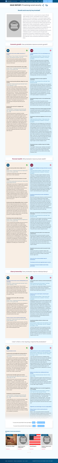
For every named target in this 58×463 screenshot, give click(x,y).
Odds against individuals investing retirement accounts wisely (40, 168)
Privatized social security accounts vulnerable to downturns (39, 195)
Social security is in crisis (11, 350)
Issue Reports (22, 1)
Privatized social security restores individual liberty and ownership (17, 281)
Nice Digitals (51, 460)
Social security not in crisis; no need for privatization (40, 350)
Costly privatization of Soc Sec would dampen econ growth (40, 54)
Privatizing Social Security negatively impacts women (40, 262)
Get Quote (45, 1)
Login (42, 1)
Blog (35, 1)
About (38, 1)
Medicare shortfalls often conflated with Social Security (39, 373)
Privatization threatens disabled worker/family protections (39, 265)
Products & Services (29, 1)
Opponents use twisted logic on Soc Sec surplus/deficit (40, 406)
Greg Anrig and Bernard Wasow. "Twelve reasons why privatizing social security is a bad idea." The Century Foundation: (39, 172)
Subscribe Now (41, 426)
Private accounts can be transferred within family (16, 317)
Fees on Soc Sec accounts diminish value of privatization (38, 259)
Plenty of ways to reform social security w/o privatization (38, 410)
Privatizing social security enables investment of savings (15, 54)
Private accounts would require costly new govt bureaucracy (39, 294)
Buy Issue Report (41, 422)
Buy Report (50, 1)
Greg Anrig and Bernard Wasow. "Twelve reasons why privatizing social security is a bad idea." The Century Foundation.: (39, 57)
